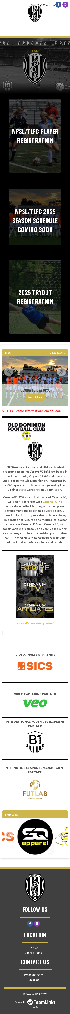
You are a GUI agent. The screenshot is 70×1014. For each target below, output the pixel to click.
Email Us (34, 979)
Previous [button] (8, 371)
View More (57, 352)
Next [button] (61, 371)
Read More (35, 397)
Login (35, 1007)
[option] (35, 381)
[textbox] (35, 517)
